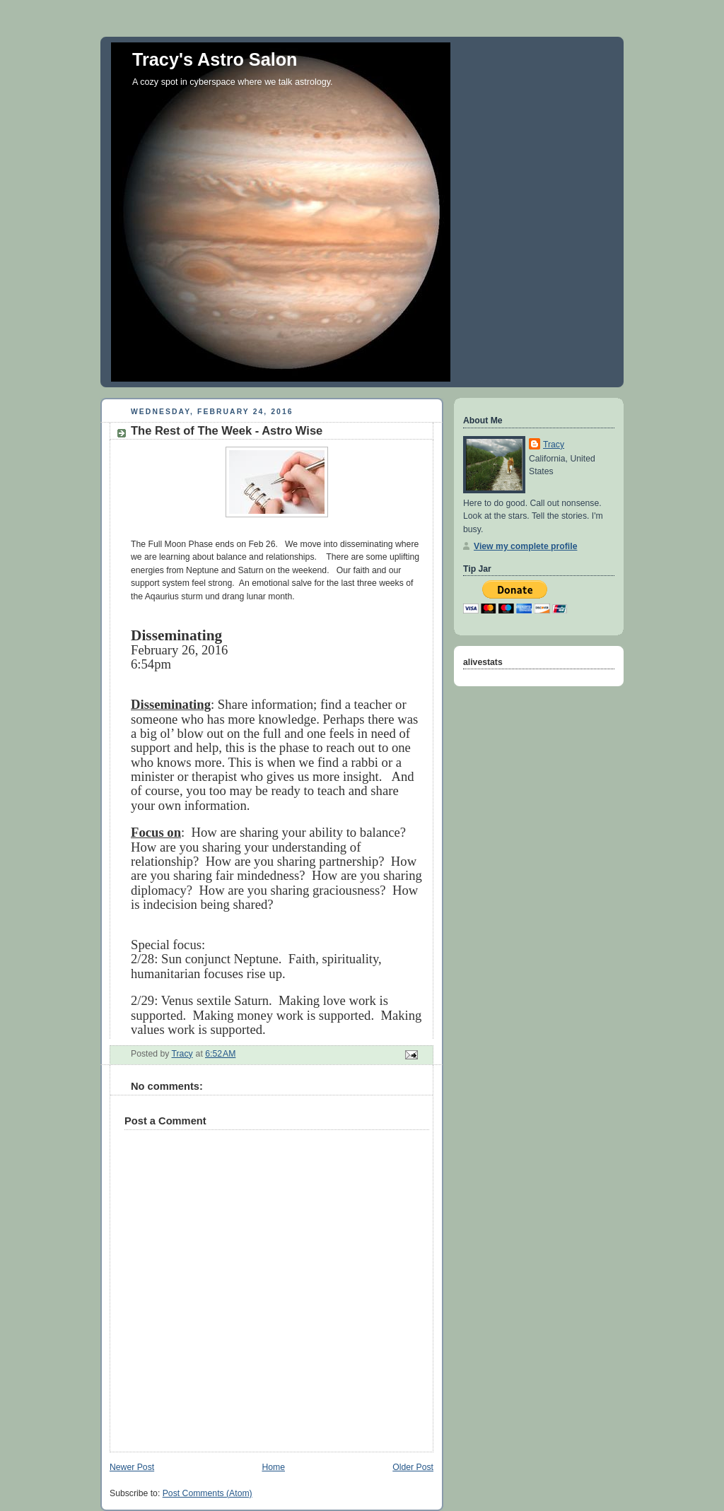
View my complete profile (525, 546)
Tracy (553, 444)
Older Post (412, 1467)
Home (273, 1467)
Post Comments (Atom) (207, 1493)
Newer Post (132, 1467)
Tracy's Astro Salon (215, 59)
